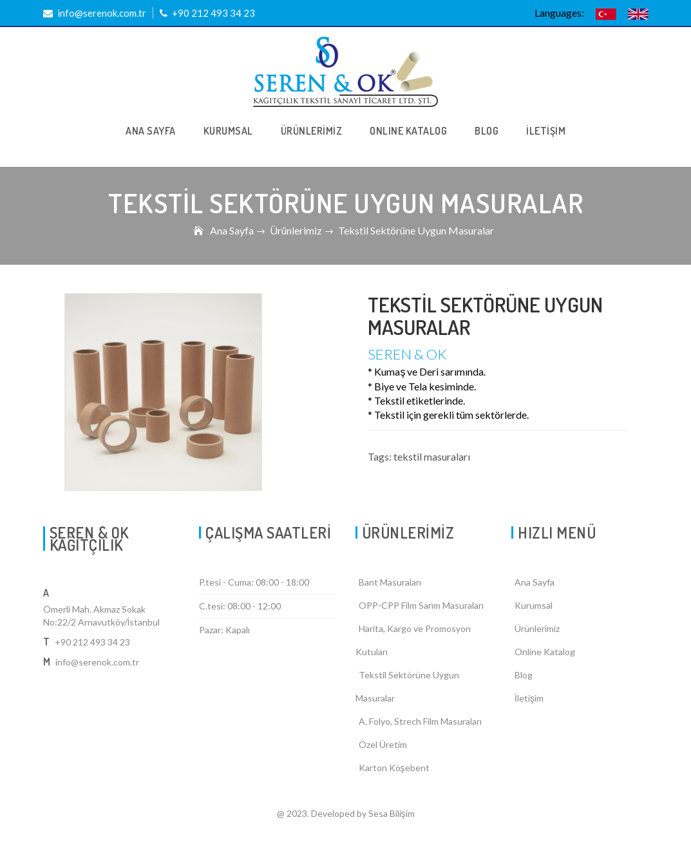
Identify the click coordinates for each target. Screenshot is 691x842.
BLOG (486, 130)
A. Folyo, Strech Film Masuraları (420, 721)
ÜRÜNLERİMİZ (312, 130)
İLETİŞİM (545, 130)
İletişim (529, 698)
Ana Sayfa (232, 230)
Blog (524, 674)
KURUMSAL (228, 130)
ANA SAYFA (151, 130)
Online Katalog (545, 651)
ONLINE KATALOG (408, 130)
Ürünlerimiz (296, 230)
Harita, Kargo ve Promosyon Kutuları (413, 640)
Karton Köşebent (394, 767)
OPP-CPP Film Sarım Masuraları (421, 605)
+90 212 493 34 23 (207, 13)
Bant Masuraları (390, 582)
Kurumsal (534, 605)
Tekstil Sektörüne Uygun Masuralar (407, 686)
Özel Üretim (383, 744)
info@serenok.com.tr (94, 13)
